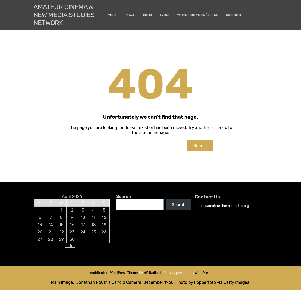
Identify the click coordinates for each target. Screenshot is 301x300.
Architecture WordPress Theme (114, 273)
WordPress (203, 273)
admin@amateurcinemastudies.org (222, 206)
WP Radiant (152, 273)
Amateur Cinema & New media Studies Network (63, 15)
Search (200, 145)
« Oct (70, 245)
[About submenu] (118, 15)
